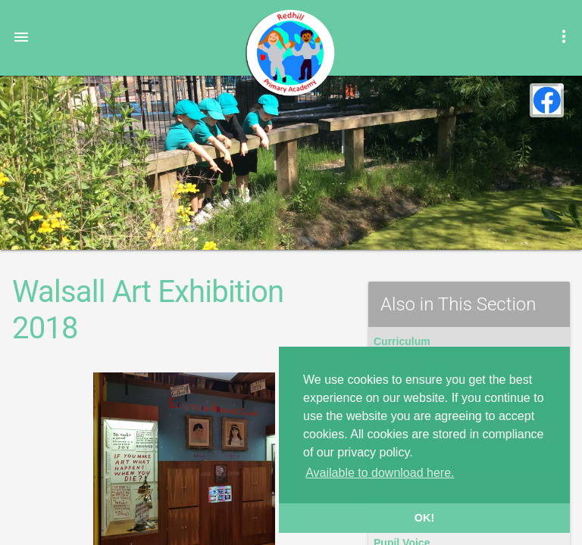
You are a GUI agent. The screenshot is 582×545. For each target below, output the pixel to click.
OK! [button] (424, 518)
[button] (21, 36)
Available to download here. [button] (379, 472)
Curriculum (402, 341)
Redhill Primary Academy (289, 53)
